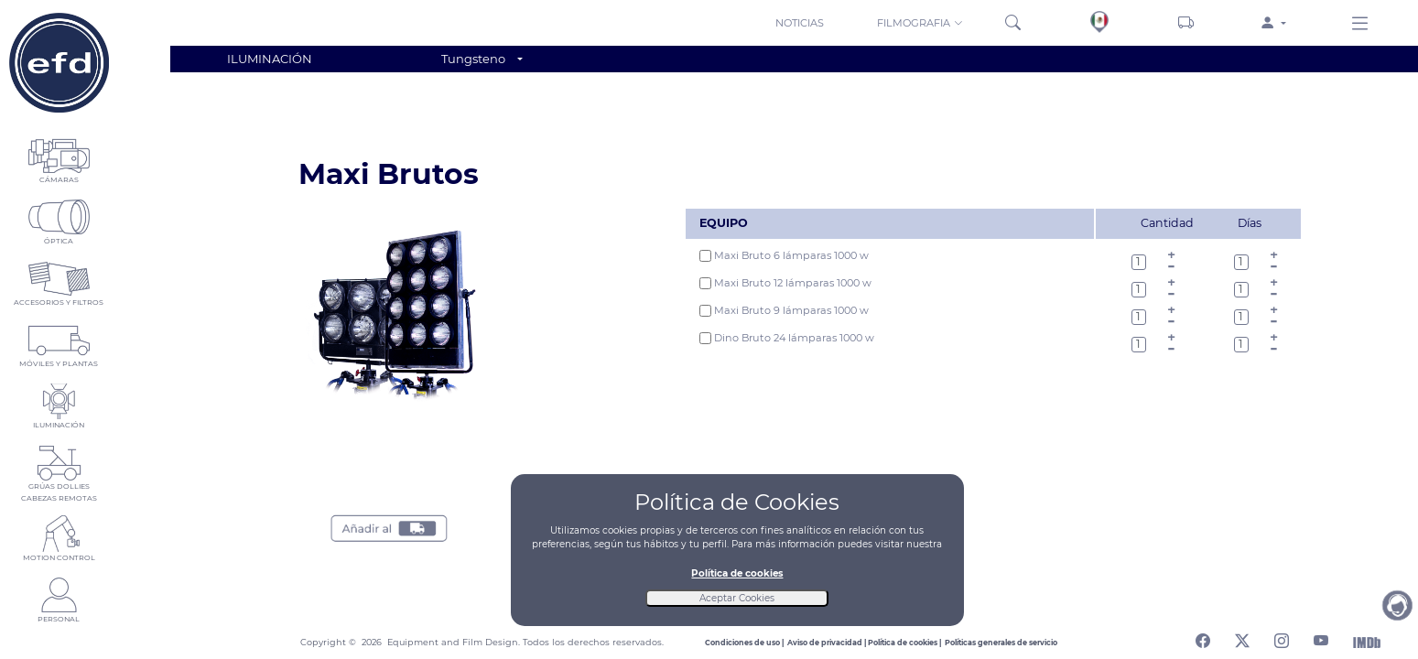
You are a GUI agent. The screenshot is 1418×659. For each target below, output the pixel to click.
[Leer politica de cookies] (906, 642)
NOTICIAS (799, 22)
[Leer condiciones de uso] (746, 642)
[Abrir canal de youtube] (1321, 638)
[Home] (59, 62)
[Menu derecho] (1359, 24)
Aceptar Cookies (736, 598)
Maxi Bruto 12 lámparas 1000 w (785, 283)
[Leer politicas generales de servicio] (1001, 642)
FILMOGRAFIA (920, 22)
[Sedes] (1099, 22)
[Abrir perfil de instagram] (1281, 638)
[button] (921, 22)
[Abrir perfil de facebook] (1203, 638)
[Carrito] (1186, 23)
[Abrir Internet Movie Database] (1366, 641)
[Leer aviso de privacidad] (827, 642)
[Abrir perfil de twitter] (1242, 638)
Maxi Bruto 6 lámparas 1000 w (784, 256)
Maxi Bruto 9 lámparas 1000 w (784, 311)
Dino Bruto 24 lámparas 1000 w (786, 338)
